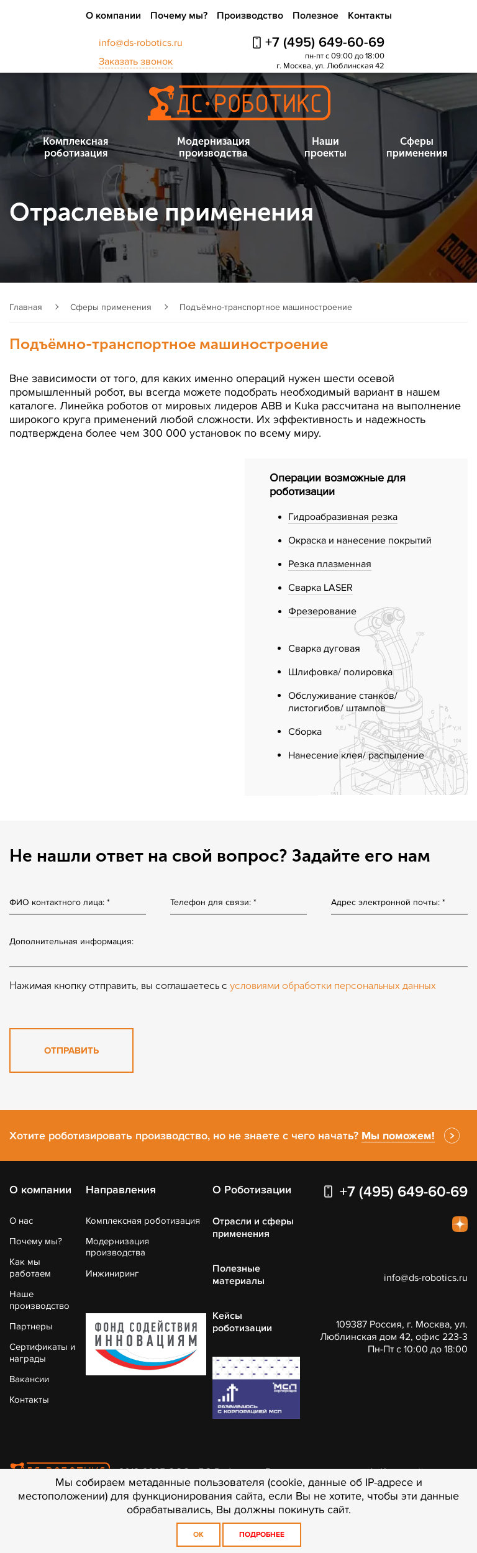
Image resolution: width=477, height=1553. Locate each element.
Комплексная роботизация (75, 147)
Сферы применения (416, 147)
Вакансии (29, 1379)
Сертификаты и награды (42, 1352)
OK (198, 1534)
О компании (113, 15)
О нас (21, 1220)
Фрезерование (322, 611)
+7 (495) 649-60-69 (324, 42)
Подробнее (261, 1534)
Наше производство (39, 1299)
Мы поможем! (398, 1135)
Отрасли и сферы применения (253, 1227)
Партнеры (31, 1326)
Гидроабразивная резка (343, 517)
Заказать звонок (136, 61)
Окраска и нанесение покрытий (360, 540)
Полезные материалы (238, 1274)
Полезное (315, 15)
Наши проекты (325, 147)
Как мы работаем (30, 1267)
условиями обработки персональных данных (333, 985)
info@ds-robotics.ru (141, 43)
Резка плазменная (329, 564)
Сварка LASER (320, 587)
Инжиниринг (112, 1273)
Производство (250, 15)
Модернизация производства (213, 147)
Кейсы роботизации (242, 1321)
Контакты (370, 15)
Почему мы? (178, 15)
